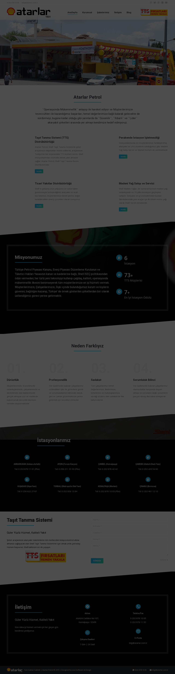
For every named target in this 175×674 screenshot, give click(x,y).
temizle (163, 560)
